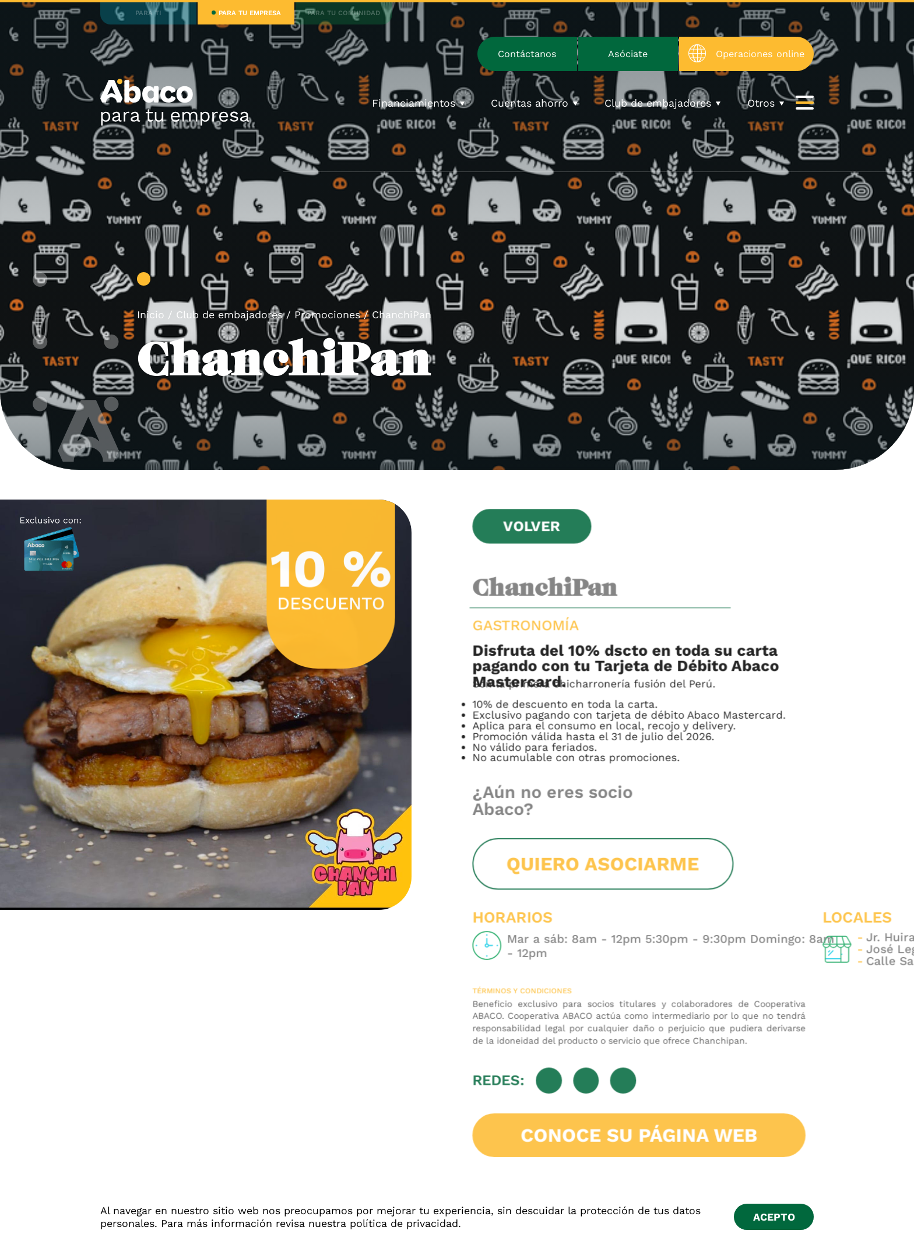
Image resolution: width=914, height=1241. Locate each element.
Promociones (327, 314)
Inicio (150, 314)
